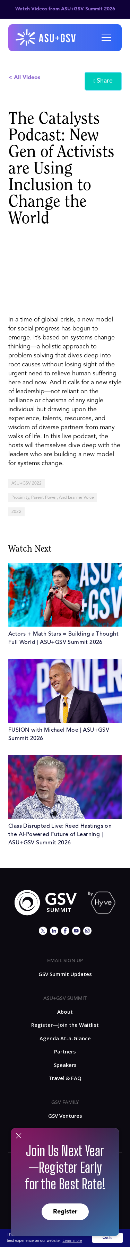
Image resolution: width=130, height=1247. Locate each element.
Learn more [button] (72, 1240)
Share (103, 81)
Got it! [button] (108, 1237)
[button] (106, 37)
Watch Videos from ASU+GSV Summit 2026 (65, 9)
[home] (46, 37)
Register (65, 1212)
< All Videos (24, 78)
